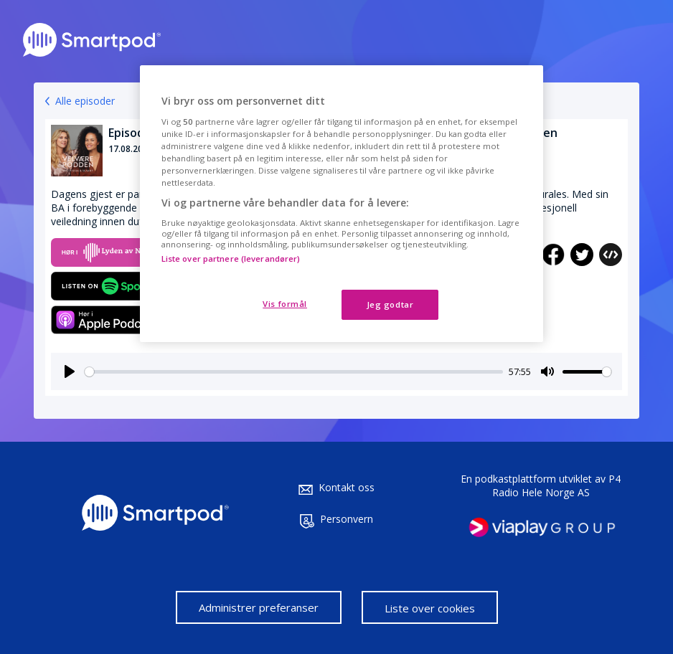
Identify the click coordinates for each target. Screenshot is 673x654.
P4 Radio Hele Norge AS (556, 485)
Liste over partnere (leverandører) (231, 258)
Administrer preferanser (259, 607)
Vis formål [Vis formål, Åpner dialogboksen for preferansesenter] (285, 303)
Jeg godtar (390, 304)
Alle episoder (85, 101)
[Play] (69, 371)
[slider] (294, 372)
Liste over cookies (430, 608)
